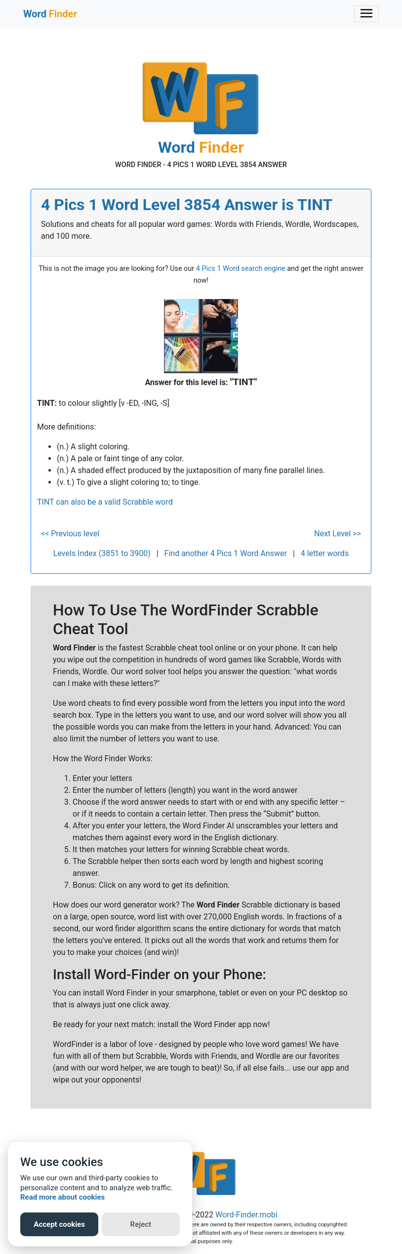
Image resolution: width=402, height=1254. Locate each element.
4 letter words (325, 553)
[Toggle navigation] (366, 13)
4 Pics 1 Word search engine (240, 268)
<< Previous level (70, 533)
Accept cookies (59, 1224)
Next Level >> (337, 533)
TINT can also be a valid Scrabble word (105, 502)
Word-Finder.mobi (246, 1214)
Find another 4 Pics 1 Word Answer (225, 553)
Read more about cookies (62, 1197)
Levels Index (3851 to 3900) (102, 553)
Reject (141, 1224)
